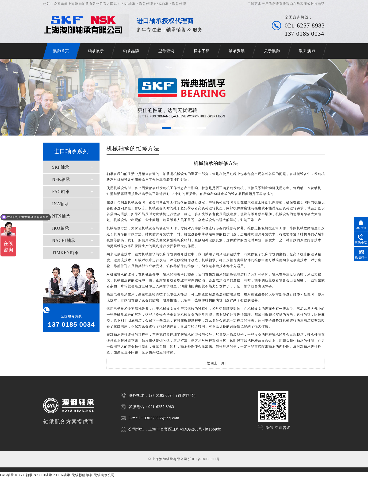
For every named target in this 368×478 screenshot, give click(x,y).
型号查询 (166, 51)
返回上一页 (216, 363)
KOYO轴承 (23, 475)
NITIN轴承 (61, 475)
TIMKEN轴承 (65, 252)
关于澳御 (272, 51)
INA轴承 (60, 204)
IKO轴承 (60, 228)
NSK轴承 (61, 179)
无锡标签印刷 (82, 475)
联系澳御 (307, 51)
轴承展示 (96, 51)
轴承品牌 (131, 51)
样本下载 (202, 51)
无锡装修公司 (104, 475)
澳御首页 (61, 51)
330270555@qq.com (161, 418)
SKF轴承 (60, 167)
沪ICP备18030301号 (204, 459)
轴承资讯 (237, 51)
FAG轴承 (61, 191)
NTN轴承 (61, 216)
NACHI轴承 (64, 240)
